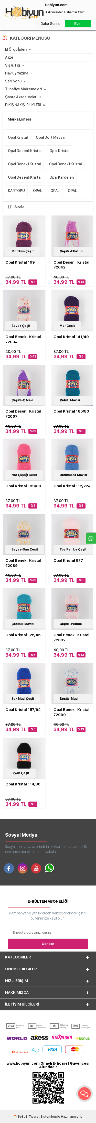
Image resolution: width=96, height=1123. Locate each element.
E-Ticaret (33, 1116)
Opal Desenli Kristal (24, 151)
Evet (77, 23)
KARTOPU (16, 191)
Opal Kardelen (61, 177)
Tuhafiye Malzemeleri (23, 89)
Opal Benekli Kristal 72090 (71, 712)
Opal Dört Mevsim (51, 137)
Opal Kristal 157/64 (23, 709)
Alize (9, 57)
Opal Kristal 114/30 (22, 784)
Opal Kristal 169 (20, 262)
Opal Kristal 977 (68, 560)
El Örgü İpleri (16, 49)
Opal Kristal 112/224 (72, 486)
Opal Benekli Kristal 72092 (71, 637)
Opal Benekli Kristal (24, 164)
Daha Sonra (50, 23)
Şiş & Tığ (12, 65)
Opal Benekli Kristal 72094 (23, 339)
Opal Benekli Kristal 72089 (23, 563)
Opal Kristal (18, 137)
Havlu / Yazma (16, 73)
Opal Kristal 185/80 (71, 411)
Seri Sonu (13, 81)
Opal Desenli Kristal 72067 (23, 414)
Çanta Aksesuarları (21, 97)
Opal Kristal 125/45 (22, 635)
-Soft (20, 1116)
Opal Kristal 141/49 (71, 336)
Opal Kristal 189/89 (23, 486)
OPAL (37, 191)
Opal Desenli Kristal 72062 (71, 265)
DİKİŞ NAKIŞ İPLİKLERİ (23, 105)
